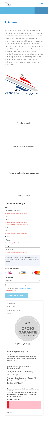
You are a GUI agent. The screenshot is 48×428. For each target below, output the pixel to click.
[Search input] (17, 10)
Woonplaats (8, 246)
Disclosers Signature (13, 399)
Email (6, 216)
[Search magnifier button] (44, 10)
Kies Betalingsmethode (12, 268)
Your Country (9, 277)
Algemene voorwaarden (25, 288)
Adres (6, 227)
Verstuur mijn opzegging (16, 295)
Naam (6, 207)
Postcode (8, 237)
